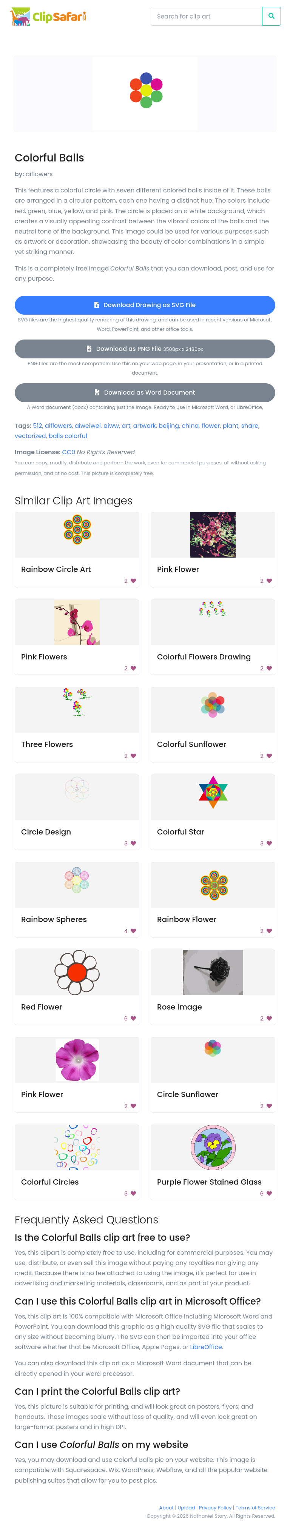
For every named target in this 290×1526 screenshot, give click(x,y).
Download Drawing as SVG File (145, 305)
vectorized (30, 436)
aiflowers (58, 425)
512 (37, 425)
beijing (169, 425)
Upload (186, 1507)
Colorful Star (180, 832)
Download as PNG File (145, 348)
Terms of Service (255, 1507)
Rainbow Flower (186, 919)
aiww (111, 425)
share (249, 425)
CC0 (69, 452)
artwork (144, 425)
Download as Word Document (145, 392)
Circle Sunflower (187, 1094)
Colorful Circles (50, 1182)
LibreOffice (206, 1347)
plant (231, 425)
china (190, 425)
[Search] (206, 16)
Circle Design (46, 832)
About (166, 1507)
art (126, 425)
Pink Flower (178, 569)
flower (211, 425)
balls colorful (68, 436)
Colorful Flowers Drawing (204, 657)
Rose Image (179, 1007)
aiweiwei (88, 425)
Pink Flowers (44, 657)
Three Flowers (47, 744)
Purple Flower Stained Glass (209, 1182)
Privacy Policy (215, 1507)
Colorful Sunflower (191, 744)
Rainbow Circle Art (56, 569)
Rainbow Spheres (54, 919)
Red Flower (41, 1007)
